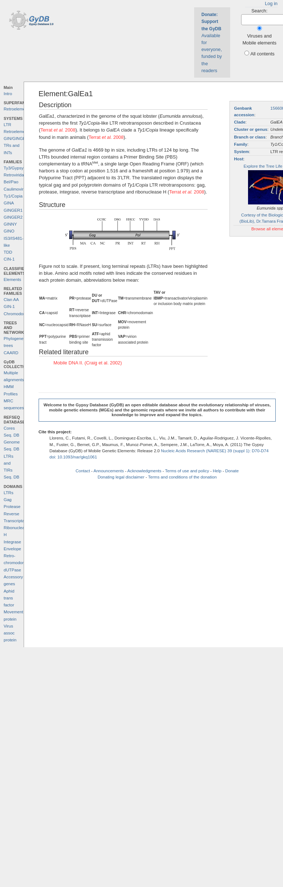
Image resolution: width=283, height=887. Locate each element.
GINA (9, 203)
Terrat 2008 (57, 130)
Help (217, 471)
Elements (12, 279)
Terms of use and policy (187, 471)
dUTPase (12, 570)
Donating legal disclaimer (121, 477)
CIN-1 (9, 259)
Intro (8, 93)
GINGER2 (13, 217)
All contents (262, 53)
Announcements (109, 471)
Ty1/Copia (13, 196)
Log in (271, 3)
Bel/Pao (11, 182)
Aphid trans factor (9, 598)
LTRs (8, 493)
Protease (12, 506)
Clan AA (11, 299)
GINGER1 (13, 210)
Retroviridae (15, 175)
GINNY (10, 224)
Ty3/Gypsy (13, 168)
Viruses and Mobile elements (259, 39)
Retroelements (17, 109)
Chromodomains (19, 314)
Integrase (12, 542)
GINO (9, 231)
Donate (232, 471)
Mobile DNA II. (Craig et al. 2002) (88, 363)
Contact (82, 471)
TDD (8, 252)
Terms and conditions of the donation (182, 477)
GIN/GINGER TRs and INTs (16, 145)
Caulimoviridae (17, 189)
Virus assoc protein (10, 633)
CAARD (11, 353)
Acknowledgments (144, 471)
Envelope (12, 549)
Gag (8, 499)
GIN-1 (9, 306)
